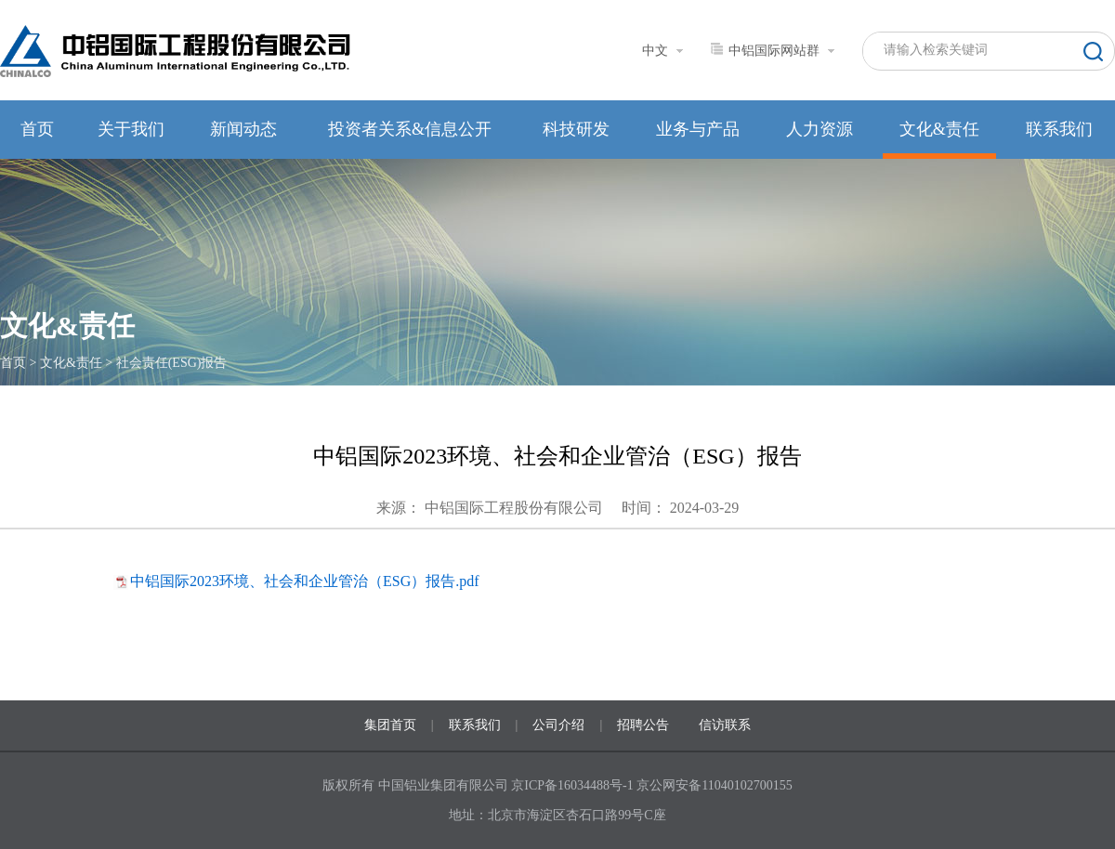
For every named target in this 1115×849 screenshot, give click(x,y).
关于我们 (131, 129)
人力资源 (819, 129)
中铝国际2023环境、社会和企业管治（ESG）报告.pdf (304, 581)
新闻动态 (243, 129)
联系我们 (1059, 129)
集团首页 (390, 725)
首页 (37, 129)
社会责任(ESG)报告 (172, 363)
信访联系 (725, 725)
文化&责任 (939, 129)
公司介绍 (558, 725)
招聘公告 (643, 725)
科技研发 (576, 129)
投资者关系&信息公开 (410, 129)
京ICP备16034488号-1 (573, 785)
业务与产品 (698, 129)
